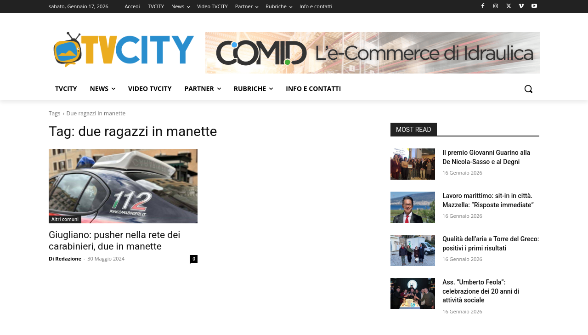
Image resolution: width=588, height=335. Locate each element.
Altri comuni (65, 219)
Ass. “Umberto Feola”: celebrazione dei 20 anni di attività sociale (480, 291)
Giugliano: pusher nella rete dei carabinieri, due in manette (114, 240)
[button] (528, 89)
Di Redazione (65, 258)
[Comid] (372, 53)
